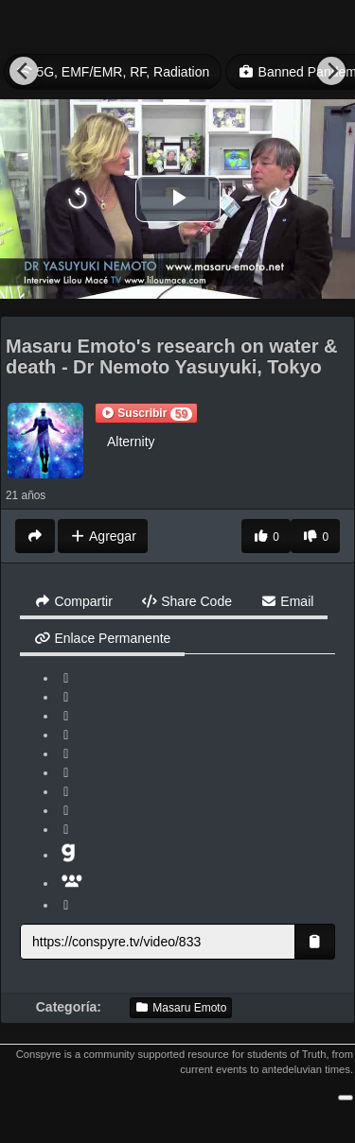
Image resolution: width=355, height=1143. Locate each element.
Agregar (102, 536)
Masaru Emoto (180, 1007)
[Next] (331, 71)
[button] (146, 413)
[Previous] (23, 71)
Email (286, 601)
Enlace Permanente (102, 638)
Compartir (73, 601)
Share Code (186, 601)
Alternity (131, 441)
